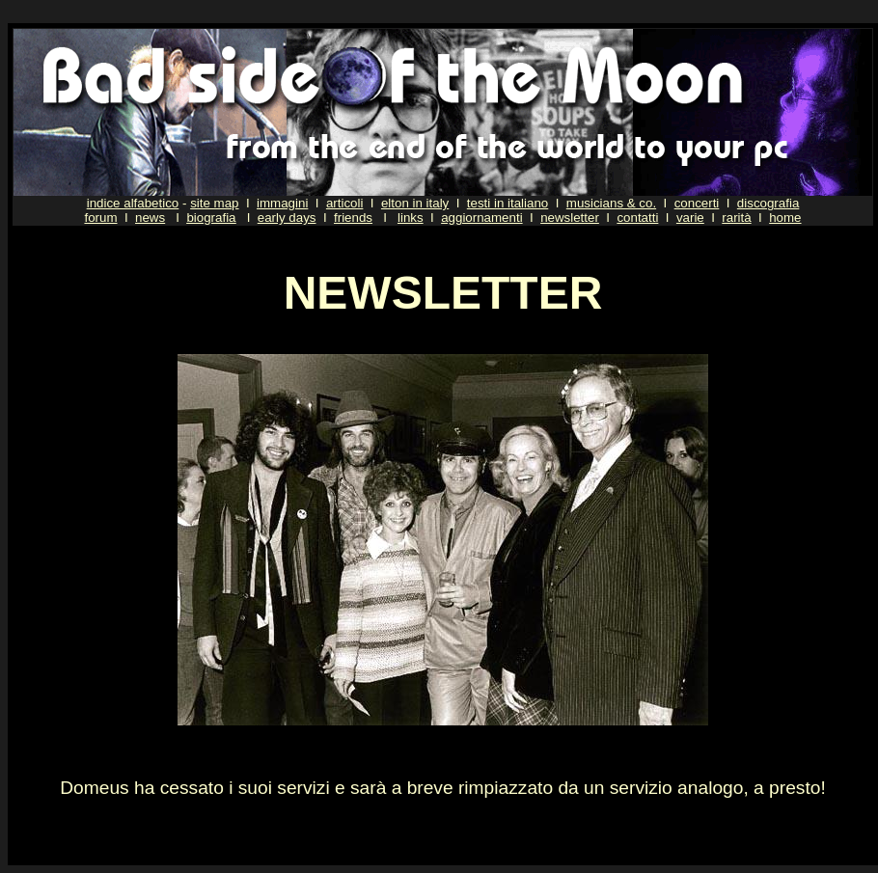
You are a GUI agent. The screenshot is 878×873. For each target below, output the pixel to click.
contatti (637, 217)
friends (353, 217)
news (150, 217)
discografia (768, 203)
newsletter (569, 217)
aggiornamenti (481, 217)
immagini (282, 203)
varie (690, 217)
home (785, 217)
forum (100, 217)
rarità (736, 217)
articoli (345, 203)
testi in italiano (507, 203)
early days (287, 217)
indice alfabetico (133, 203)
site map (214, 203)
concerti (697, 203)
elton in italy (415, 203)
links (411, 217)
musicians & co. (611, 203)
